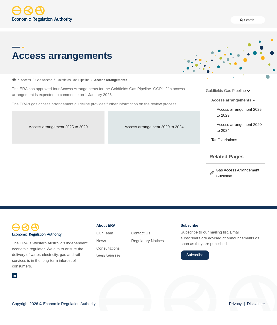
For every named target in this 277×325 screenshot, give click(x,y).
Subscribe (195, 269)
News (114, 20)
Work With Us (159, 20)
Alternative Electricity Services (78, 36)
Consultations (133, 20)
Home (14, 93)
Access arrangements (231, 114)
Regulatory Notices (210, 20)
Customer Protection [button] (150, 36)
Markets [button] (247, 36)
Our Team (104, 247)
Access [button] (18, 36)
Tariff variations (224, 154)
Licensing (204, 36)
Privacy (235, 317)
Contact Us (183, 20)
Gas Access (43, 94)
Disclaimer (256, 317)
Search (249, 20)
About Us (93, 20)
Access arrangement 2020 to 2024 (154, 141)
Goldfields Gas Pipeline (73, 94)
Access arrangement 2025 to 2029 (58, 141)
